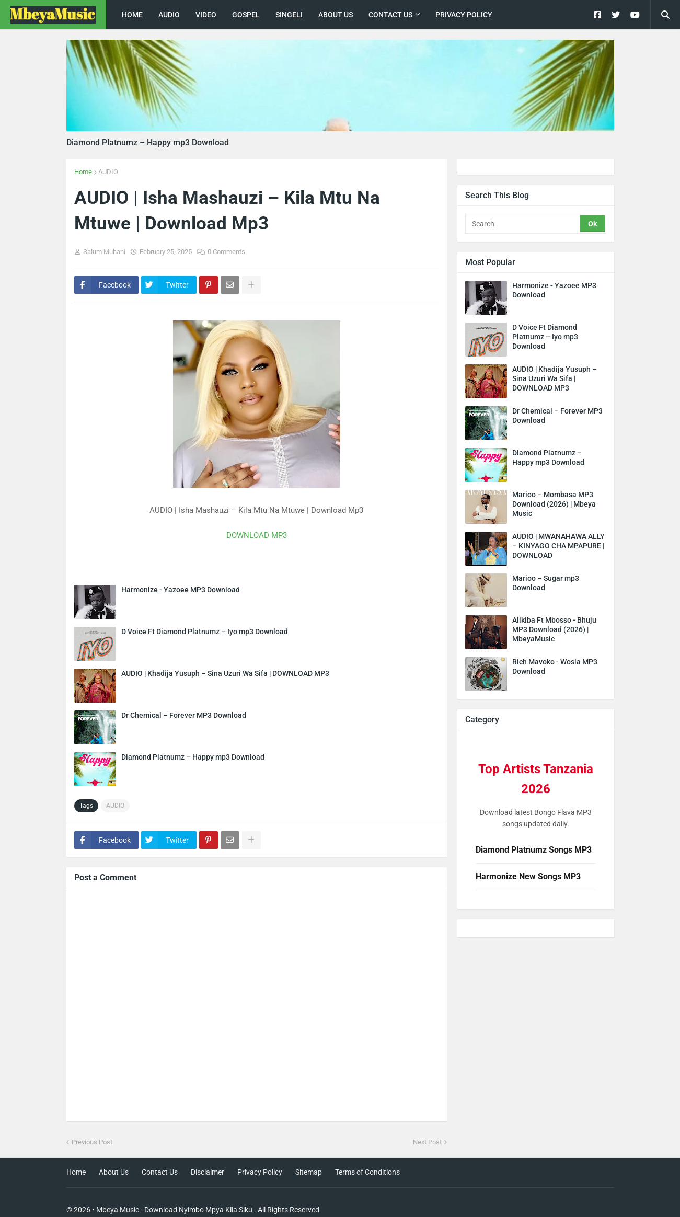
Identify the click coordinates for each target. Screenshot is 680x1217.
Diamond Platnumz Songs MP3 (534, 850)
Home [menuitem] (132, 14)
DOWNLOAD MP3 (256, 535)
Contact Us (160, 1172)
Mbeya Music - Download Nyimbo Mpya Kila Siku (174, 1209)
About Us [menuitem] (335, 14)
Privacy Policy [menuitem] (463, 14)
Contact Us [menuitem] (390, 14)
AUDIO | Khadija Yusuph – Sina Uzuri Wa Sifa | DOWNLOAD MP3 (225, 673)
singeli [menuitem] (289, 14)
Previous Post (92, 1142)
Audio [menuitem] (169, 14)
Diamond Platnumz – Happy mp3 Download (147, 142)
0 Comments (226, 252)
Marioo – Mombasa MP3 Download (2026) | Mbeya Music (554, 504)
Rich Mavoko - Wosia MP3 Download (554, 666)
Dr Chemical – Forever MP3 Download (183, 715)
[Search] (523, 223)
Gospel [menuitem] (246, 14)
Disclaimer (207, 1172)
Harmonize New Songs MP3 (528, 876)
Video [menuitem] (205, 14)
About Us (114, 1172)
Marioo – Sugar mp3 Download (545, 583)
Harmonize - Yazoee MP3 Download (180, 589)
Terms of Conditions (367, 1172)
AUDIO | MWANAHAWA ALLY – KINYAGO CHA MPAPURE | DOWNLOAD (558, 545)
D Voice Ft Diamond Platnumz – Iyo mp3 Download (204, 631)
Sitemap (308, 1172)
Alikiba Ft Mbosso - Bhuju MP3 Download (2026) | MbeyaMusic (554, 629)
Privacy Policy (259, 1172)
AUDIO (108, 172)
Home (83, 172)
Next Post (427, 1142)
